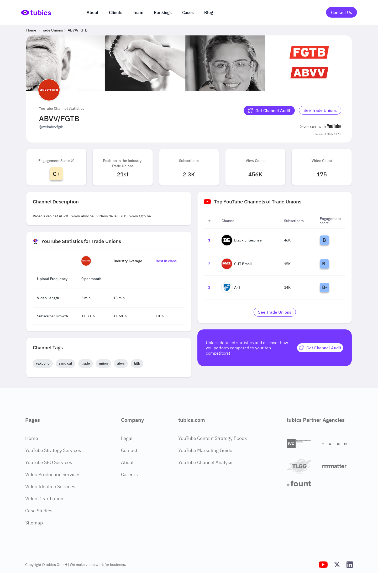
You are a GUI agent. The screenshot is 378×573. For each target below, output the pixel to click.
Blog (208, 12)
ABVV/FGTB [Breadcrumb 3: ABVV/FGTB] (77, 30)
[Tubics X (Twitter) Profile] (337, 564)
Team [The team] (138, 12)
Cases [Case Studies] (188, 12)
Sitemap (34, 523)
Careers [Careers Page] (129, 474)
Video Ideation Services (50, 486)
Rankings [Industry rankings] (163, 12)
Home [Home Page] (31, 438)
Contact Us (341, 12)
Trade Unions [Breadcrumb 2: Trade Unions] (52, 30)
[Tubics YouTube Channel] (323, 564)
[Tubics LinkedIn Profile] (349, 564)
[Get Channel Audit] (269, 110)
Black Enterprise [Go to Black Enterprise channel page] (242, 240)
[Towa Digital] (337, 444)
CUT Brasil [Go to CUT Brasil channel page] (237, 264)
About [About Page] (127, 462)
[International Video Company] (302, 443)
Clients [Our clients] (115, 12)
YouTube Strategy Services (53, 450)
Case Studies (38, 511)
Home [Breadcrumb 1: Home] (31, 30)
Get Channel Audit (269, 110)
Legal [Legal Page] (127, 438)
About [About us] (92, 12)
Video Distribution (44, 499)
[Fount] (302, 483)
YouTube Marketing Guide (205, 450)
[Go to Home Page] (36, 12)
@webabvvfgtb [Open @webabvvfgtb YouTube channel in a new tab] (51, 127)
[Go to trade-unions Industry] (320, 110)
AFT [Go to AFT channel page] (231, 287)
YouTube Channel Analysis (206, 462)
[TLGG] (302, 466)
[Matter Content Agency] (337, 466)
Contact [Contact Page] (129, 450)
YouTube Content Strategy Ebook (212, 438)
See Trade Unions (320, 110)
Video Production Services (53, 474)
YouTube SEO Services (48, 462)
